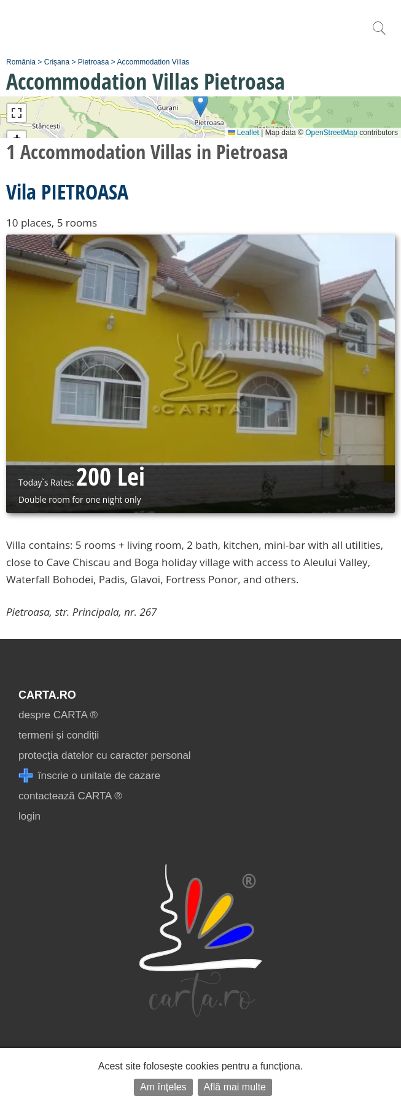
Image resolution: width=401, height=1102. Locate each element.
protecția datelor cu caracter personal (104, 755)
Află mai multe (235, 1087)
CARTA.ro (47, 695)
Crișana (56, 62)
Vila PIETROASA (67, 191)
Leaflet (243, 132)
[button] (200, 104)
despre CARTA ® (58, 715)
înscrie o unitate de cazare (89, 776)
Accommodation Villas (153, 62)
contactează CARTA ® (70, 796)
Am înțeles (163, 1087)
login (29, 816)
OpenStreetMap (331, 132)
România (21, 62)
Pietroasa (93, 62)
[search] (379, 34)
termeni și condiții (58, 735)
